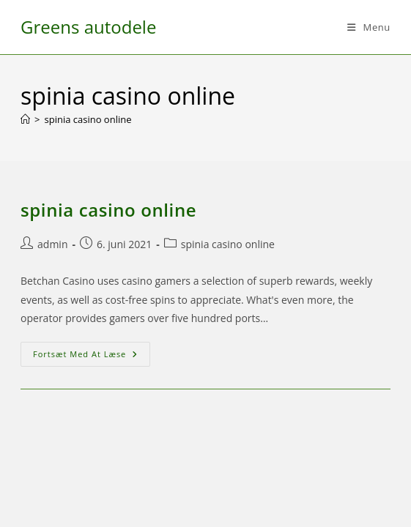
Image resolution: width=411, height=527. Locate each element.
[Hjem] (25, 119)
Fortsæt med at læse (91, 357)
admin (52, 244)
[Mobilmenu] (368, 27)
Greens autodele (88, 27)
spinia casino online (87, 119)
